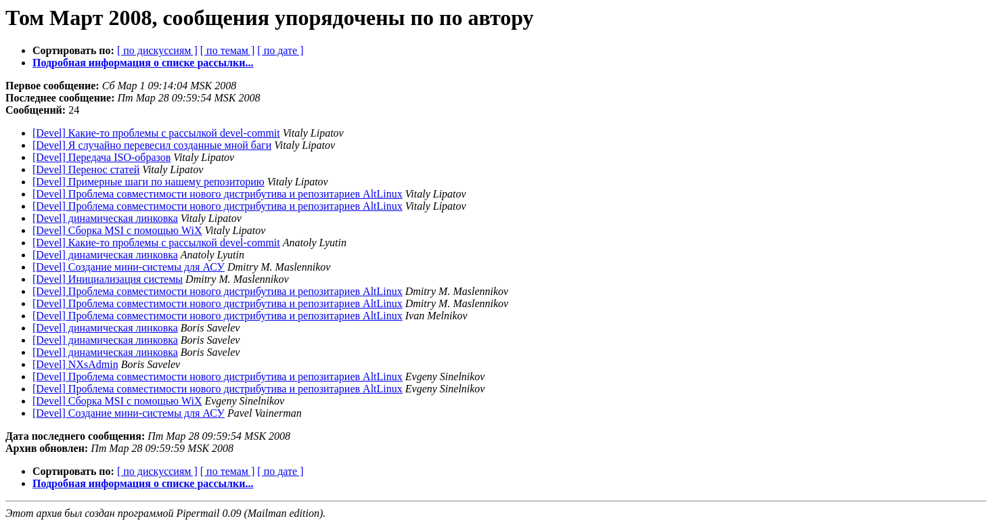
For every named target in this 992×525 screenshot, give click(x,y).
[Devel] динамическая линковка (105, 218)
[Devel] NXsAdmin (75, 364)
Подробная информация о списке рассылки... (142, 62)
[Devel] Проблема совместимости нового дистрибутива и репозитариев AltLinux (217, 194)
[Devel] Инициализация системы (107, 279)
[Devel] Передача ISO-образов (101, 157)
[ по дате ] (280, 50)
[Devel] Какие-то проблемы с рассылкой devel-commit (156, 133)
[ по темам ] (227, 50)
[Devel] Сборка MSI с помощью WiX (117, 230)
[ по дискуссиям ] (157, 50)
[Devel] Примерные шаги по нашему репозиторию (148, 181)
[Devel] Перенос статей (85, 169)
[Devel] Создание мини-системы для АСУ (128, 267)
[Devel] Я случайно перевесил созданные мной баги (151, 145)
